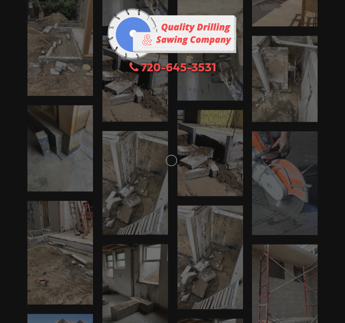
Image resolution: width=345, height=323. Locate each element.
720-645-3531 (172, 68)
